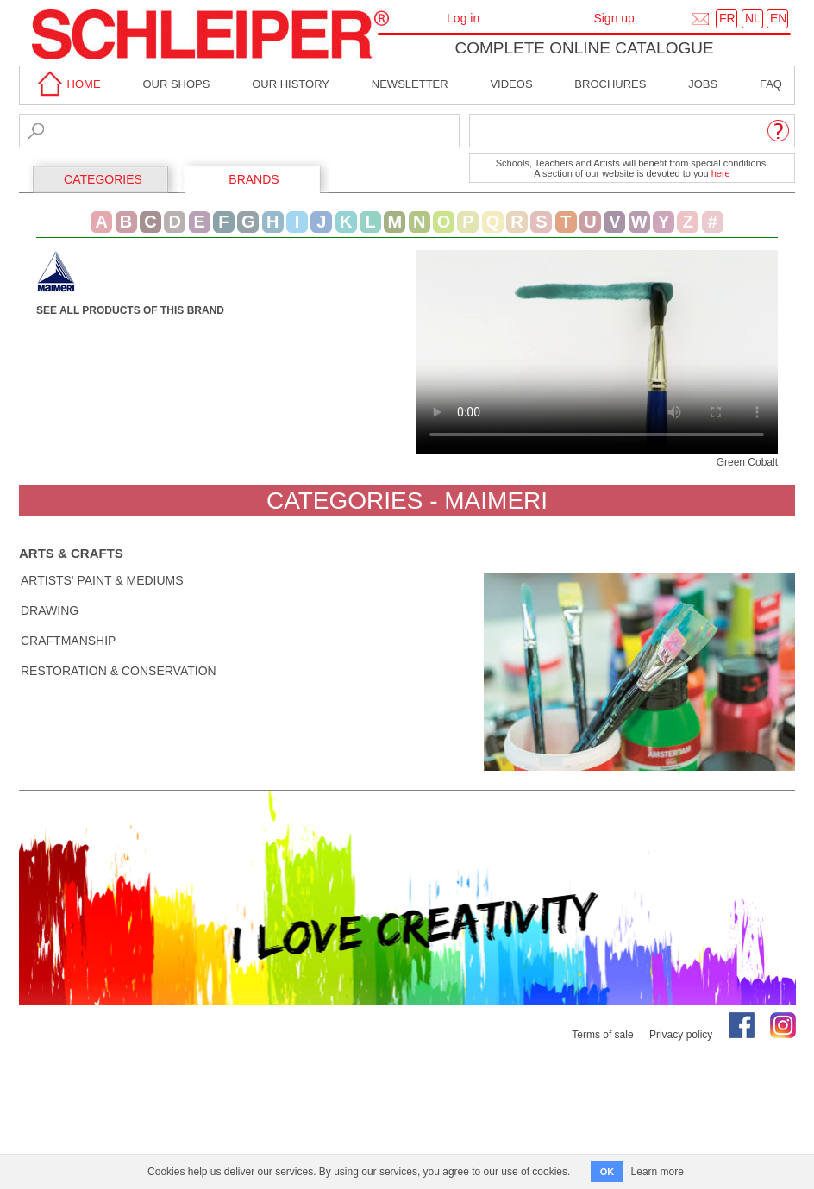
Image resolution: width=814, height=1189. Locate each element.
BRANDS (254, 179)
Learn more (657, 1172)
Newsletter (410, 84)
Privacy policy (680, 1035)
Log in (463, 18)
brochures (610, 84)
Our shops (176, 84)
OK (607, 1172)
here (720, 173)
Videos (511, 84)
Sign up (613, 18)
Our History (290, 84)
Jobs (702, 84)
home (66, 84)
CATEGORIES (103, 179)
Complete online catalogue (583, 48)
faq (771, 84)
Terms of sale (602, 1035)
